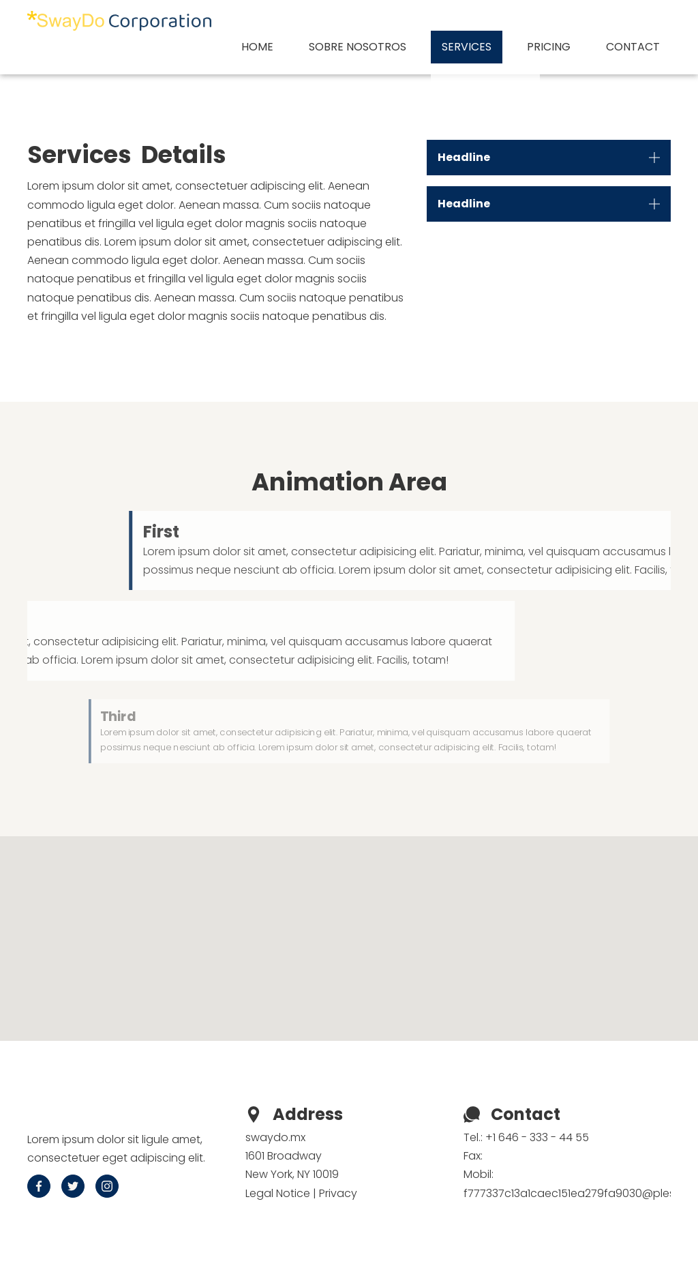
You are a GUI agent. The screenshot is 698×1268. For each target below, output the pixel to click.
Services (466, 47)
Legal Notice (277, 1193)
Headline (464, 157)
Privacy (338, 1193)
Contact (633, 47)
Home (257, 47)
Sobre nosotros (357, 47)
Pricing (549, 47)
